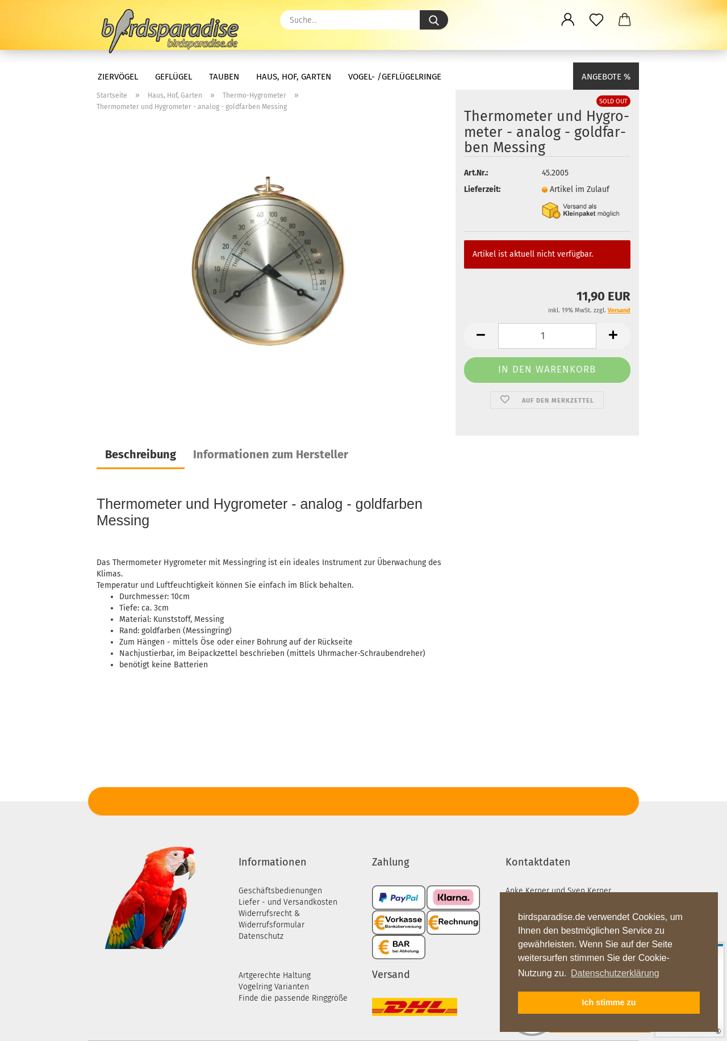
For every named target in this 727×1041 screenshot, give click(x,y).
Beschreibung (140, 454)
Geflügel (173, 77)
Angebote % (606, 77)
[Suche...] (434, 20)
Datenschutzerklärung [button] (615, 973)
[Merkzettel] (596, 20)
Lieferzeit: (482, 189)
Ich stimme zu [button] (609, 1002)
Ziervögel (118, 77)
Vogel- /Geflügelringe (394, 77)
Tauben (224, 77)
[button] (568, 20)
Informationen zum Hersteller (270, 454)
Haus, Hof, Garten (293, 77)
